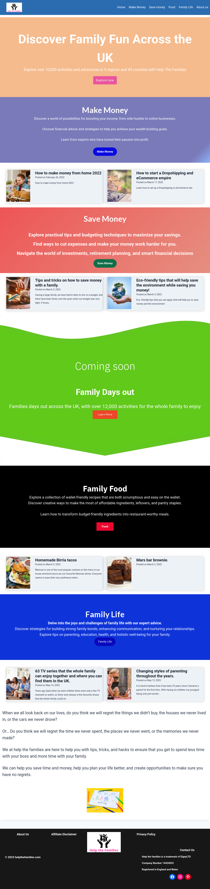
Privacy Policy (146, 834)
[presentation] (18, 186)
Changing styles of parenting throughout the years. (161, 673)
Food (171, 7)
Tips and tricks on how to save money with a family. (68, 283)
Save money (157, 7)
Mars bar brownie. (152, 560)
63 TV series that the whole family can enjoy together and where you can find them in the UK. (68, 676)
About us (202, 7)
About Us (23, 834)
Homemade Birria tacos (56, 560)
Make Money (137, 7)
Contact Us (187, 850)
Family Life (186, 7)
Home (121, 7)
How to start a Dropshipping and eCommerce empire (164, 175)
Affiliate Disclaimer (63, 834)
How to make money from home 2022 (68, 173)
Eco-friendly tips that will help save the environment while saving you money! (167, 285)
